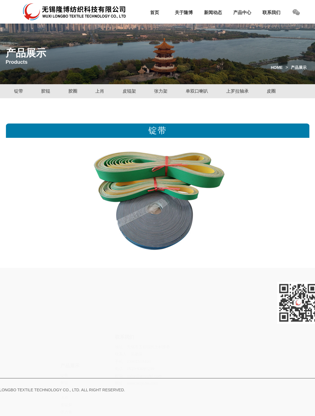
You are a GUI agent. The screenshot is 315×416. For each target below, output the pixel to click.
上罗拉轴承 (236, 91)
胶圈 (71, 91)
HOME (277, 69)
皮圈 (270, 91)
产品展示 (299, 69)
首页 (154, 12)
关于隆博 (184, 12)
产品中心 (242, 12)
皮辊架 (128, 91)
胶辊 (44, 91)
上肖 (98, 91)
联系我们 (271, 12)
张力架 (160, 91)
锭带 (17, 91)
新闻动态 (213, 12)
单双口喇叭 (195, 91)
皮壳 (64, 406)
